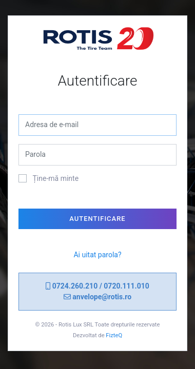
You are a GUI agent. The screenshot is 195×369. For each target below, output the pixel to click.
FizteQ (114, 335)
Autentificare (97, 218)
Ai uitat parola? (97, 255)
